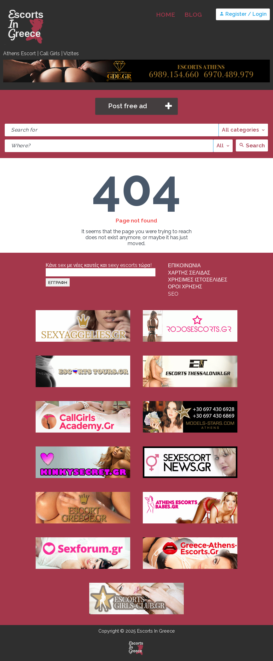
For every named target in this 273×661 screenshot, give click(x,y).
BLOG (193, 14)
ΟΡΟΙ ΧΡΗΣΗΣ (185, 287)
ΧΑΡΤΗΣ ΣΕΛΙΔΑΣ (189, 273)
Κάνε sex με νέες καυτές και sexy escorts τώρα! (99, 265)
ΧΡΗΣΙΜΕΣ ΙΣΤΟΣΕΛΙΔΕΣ (197, 280)
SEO (173, 294)
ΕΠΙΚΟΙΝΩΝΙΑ (184, 266)
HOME (165, 14)
